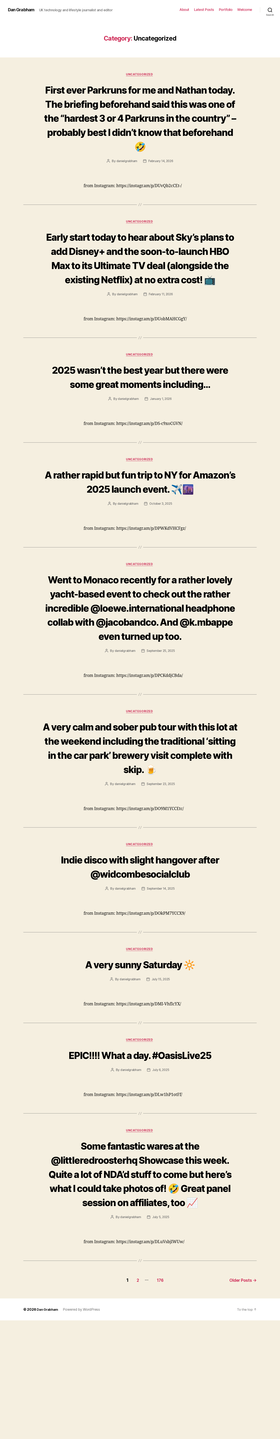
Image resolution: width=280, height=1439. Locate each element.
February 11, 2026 (161, 338)
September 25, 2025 (161, 739)
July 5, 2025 (161, 1337)
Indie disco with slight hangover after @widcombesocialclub (140, 969)
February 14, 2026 (161, 176)
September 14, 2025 (161, 992)
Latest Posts (204, 10)
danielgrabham (126, 176)
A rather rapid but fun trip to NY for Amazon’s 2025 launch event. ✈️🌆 (140, 547)
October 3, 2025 (161, 577)
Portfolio (226, 10)
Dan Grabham (22, 9)
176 (157, 1399)
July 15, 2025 (161, 1083)
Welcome (244, 10)
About (184, 10)
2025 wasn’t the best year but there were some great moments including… (140, 427)
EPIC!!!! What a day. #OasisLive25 (140, 1159)
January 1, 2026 (161, 457)
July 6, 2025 (161, 1175)
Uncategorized (140, 74)
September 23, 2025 (161, 887)
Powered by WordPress (83, 1428)
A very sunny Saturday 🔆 (140, 1067)
